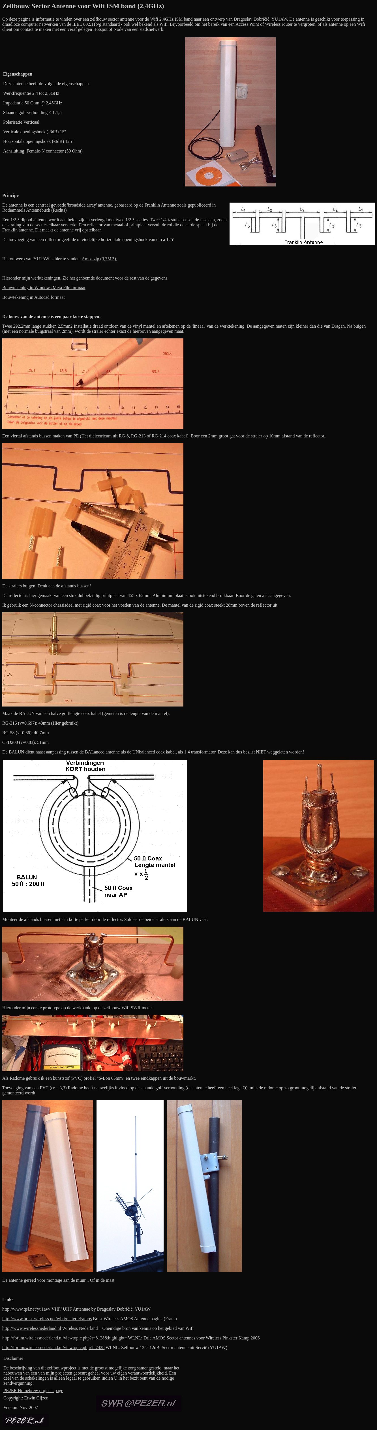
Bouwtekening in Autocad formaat (33, 297)
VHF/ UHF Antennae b (73, 1309)
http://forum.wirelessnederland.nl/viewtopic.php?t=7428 (53, 1347)
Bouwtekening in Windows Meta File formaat (43, 287)
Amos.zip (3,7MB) (99, 258)
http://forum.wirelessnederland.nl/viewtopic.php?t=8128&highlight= (64, 1337)
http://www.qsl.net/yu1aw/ (26, 1309)
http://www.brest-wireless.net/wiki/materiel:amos (47, 1318)
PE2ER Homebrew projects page (33, 1390)
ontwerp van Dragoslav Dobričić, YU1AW (248, 19)
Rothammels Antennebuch (26, 210)
